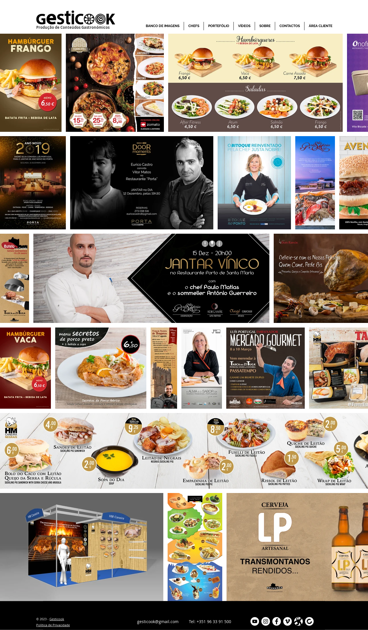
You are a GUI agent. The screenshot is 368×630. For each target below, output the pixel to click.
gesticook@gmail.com (158, 621)
